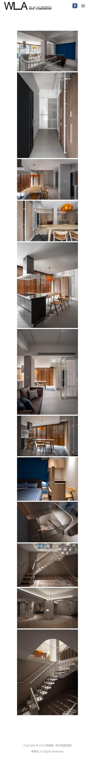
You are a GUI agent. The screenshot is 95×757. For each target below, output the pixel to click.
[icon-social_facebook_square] (75, 6)
